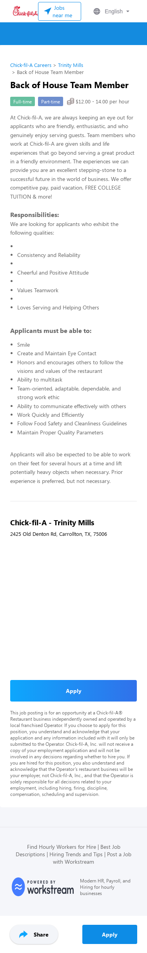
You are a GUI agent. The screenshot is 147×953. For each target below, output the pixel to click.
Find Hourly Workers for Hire (61, 846)
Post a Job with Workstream (92, 857)
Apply (110, 934)
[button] (110, 11)
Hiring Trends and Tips (76, 854)
